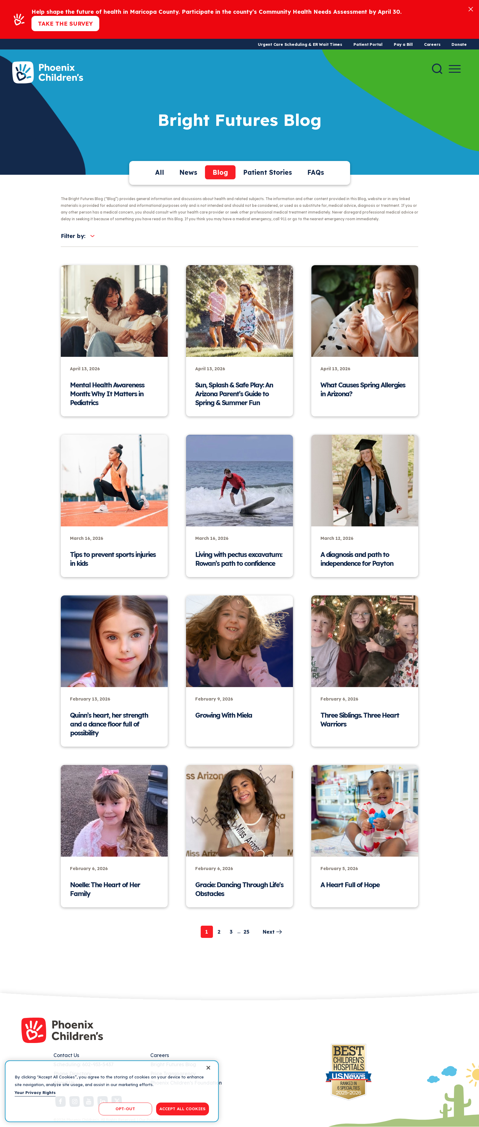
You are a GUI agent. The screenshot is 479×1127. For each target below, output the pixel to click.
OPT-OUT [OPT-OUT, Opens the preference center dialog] (125, 1108)
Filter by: (73, 236)
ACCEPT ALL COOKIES (182, 1108)
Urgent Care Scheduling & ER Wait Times (300, 44)
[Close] (470, 9)
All (159, 172)
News (188, 172)
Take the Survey (65, 23)
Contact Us (66, 1055)
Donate (459, 44)
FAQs (315, 172)
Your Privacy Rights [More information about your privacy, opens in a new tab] (35, 1092)
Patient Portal (367, 44)
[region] (112, 1091)
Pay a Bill (403, 44)
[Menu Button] (455, 69)
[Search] (437, 68)
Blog (220, 172)
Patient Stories (267, 172)
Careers (432, 44)
